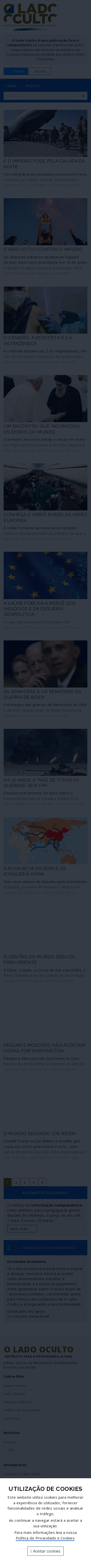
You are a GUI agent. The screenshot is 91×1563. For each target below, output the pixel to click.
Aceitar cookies (45, 1551)
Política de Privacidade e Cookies (45, 1538)
